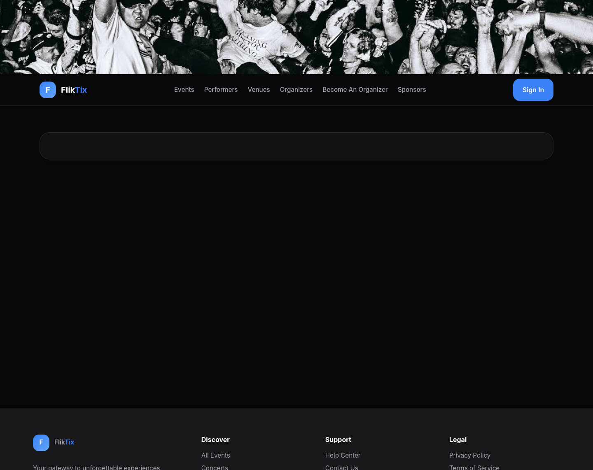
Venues (259, 90)
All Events (215, 455)
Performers (221, 90)
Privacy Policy (469, 455)
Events (184, 90)
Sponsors (412, 90)
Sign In (533, 90)
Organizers (296, 90)
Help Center (343, 455)
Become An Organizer (355, 90)
